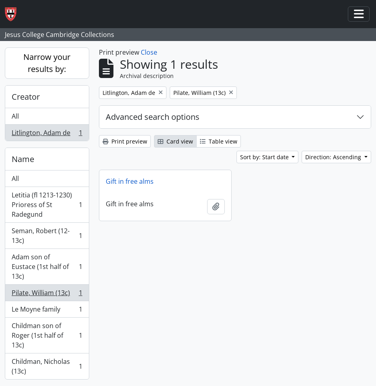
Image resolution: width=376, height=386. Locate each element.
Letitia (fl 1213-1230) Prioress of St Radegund (46, 205)
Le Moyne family (46, 311)
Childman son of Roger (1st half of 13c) (46, 335)
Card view (175, 141)
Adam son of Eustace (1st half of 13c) (46, 267)
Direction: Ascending (334, 157)
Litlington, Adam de (46, 134)
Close (149, 52)
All (15, 116)
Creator (26, 96)
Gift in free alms (130, 181)
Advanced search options (152, 116)
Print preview (125, 141)
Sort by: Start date (265, 157)
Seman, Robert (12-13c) (46, 235)
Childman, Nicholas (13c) (46, 366)
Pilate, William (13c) (46, 294)
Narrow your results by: (46, 62)
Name (23, 159)
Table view (218, 141)
